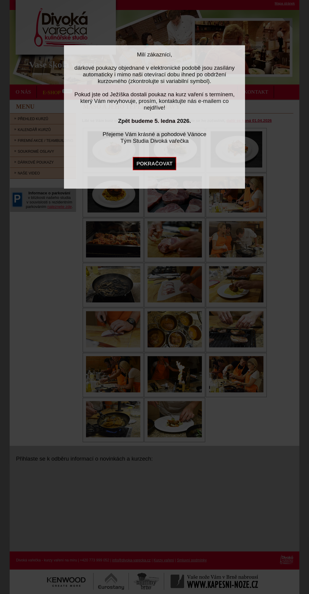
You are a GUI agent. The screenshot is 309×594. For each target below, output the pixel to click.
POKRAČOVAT (154, 164)
